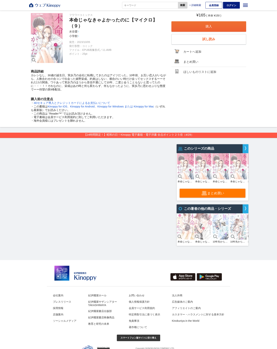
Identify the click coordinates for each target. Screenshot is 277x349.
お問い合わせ (136, 295)
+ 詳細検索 (195, 5)
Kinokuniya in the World (185, 320)
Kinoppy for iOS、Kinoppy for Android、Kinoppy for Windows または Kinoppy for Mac (101, 106)
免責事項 (134, 320)
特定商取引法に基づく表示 (144, 314)
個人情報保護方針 (139, 301)
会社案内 (58, 295)
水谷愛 (73, 31)
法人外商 (177, 295)
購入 (209, 26)
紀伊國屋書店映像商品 (101, 317)
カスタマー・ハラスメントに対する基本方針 (198, 314)
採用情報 (58, 308)
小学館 (73, 36)
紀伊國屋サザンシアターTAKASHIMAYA (102, 303)
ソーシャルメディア (64, 320)
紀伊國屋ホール (97, 295)
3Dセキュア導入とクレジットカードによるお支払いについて (72, 102)
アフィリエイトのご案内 (186, 308)
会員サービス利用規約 (142, 308)
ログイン (231, 5)
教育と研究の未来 (98, 323)
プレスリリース (62, 301)
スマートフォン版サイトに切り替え (138, 337)
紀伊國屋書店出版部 (100, 311)
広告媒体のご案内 (182, 301)
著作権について (138, 327)
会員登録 (214, 5)
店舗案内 (58, 314)
